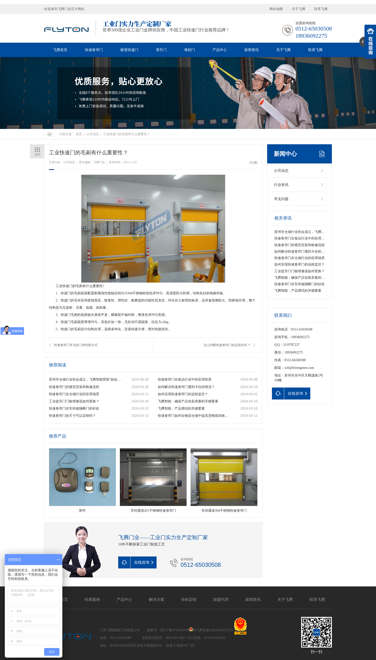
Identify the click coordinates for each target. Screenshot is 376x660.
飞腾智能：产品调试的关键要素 (181, 408)
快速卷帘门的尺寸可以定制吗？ (72, 415)
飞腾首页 (60, 50)
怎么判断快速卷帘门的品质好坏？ (227, 345)
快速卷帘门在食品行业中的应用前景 (185, 379)
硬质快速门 (129, 50)
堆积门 (189, 50)
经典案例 (92, 599)
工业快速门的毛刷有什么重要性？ (126, 134)
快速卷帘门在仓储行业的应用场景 (74, 394)
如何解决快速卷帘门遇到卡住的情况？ (186, 387)
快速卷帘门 (94, 50)
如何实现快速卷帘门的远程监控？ (183, 394)
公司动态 (92, 134)
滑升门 (161, 50)
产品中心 (219, 50)
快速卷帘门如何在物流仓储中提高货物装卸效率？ (194, 415)
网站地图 (276, 9)
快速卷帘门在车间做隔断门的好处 (74, 408)
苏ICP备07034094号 (174, 630)
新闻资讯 (251, 50)
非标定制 (188, 599)
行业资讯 (281, 185)
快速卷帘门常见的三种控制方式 (76, 345)
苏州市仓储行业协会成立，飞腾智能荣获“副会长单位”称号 (85, 379)
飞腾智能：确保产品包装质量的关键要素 (188, 401)
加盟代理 (221, 599)
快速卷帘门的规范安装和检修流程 (74, 387)
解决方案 (156, 599)
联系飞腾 (321, 9)
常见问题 (281, 199)
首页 (79, 134)
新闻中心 (285, 154)
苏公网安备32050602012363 (213, 630)
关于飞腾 (298, 9)
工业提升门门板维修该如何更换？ (74, 401)
